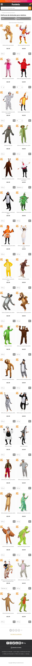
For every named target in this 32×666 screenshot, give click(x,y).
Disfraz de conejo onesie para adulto (24, 246)
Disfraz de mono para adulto (8, 379)
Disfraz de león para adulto (8, 45)
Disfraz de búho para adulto (8, 546)
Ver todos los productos (16, 634)
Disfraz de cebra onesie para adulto (24, 379)
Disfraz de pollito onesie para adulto (8, 279)
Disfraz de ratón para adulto (24, 579)
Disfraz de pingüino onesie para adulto (8, 213)
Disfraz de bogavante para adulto (24, 78)
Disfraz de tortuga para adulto (24, 546)
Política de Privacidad (9, 654)
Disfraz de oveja (8, 446)
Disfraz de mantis (8, 346)
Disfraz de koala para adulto (24, 479)
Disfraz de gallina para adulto (24, 45)
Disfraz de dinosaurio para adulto (24, 613)
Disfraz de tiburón (23, 446)
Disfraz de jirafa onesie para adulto (8, 513)
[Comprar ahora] (14, 53)
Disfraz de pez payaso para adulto (8, 245)
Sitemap (27, 654)
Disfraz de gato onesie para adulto (24, 412)
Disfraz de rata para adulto (23, 279)
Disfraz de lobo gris (8, 145)
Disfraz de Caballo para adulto (8, 178)
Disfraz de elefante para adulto (8, 312)
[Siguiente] (22, 630)
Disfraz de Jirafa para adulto (8, 613)
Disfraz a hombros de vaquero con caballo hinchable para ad (8, 580)
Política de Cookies (19, 654)
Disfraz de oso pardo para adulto (24, 346)
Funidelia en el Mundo (7, 651)
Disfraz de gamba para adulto (24, 112)
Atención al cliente (16, 647)
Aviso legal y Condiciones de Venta (22, 651)
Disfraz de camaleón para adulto (23, 513)
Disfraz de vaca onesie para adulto (8, 412)
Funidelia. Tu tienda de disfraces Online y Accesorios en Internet (16, 4)
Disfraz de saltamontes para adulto (24, 212)
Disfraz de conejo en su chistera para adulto (23, 179)
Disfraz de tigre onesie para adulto (24, 312)
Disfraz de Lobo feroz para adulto (8, 479)
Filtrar (3, 18)
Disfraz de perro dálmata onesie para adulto (8, 112)
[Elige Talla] (3, 53)
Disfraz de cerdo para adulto (8, 78)
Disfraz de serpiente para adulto (23, 145)
